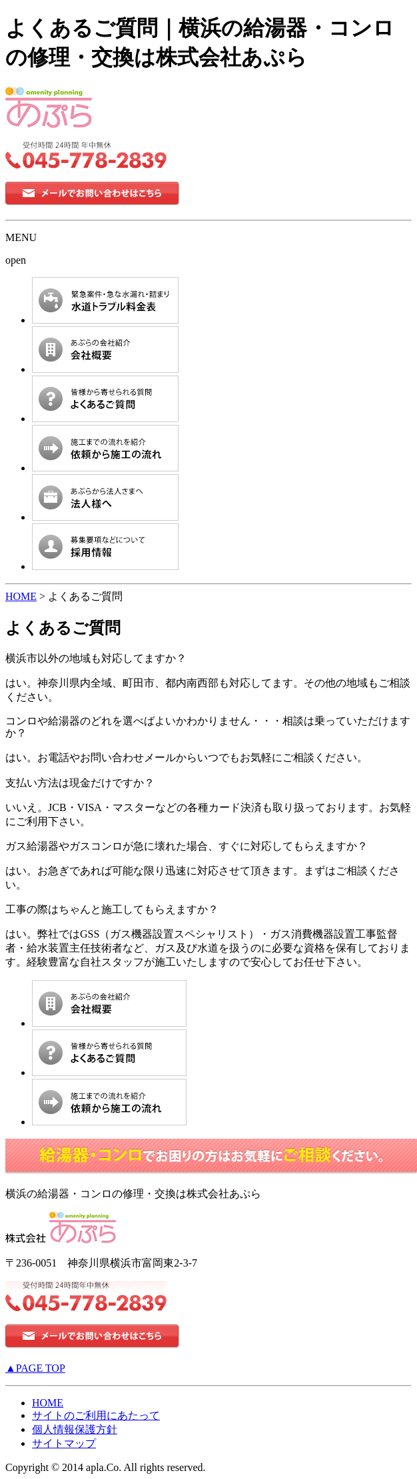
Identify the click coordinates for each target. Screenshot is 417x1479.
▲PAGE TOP (35, 1368)
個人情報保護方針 (74, 1429)
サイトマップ (64, 1443)
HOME (21, 596)
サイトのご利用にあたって (96, 1415)
